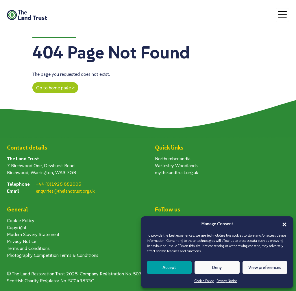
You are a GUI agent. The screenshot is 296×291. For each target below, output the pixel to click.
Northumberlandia (172, 158)
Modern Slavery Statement (33, 234)
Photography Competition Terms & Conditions (52, 255)
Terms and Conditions (28, 248)
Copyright (17, 227)
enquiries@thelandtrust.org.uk (65, 191)
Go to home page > (55, 88)
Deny (217, 267)
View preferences (264, 267)
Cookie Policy (204, 281)
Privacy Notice (227, 281)
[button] (284, 224)
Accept (169, 267)
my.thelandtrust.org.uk (176, 172)
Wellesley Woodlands (176, 165)
